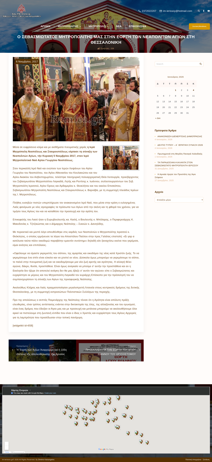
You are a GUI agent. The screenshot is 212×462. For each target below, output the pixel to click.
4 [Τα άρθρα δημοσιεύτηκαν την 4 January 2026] (193, 90)
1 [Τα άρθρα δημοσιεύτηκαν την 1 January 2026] (175, 90)
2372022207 (149, 11)
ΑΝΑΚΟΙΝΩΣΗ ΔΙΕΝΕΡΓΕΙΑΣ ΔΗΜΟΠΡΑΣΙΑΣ (179, 136)
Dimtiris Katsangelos (46, 460)
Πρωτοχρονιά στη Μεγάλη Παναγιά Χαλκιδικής (180, 154)
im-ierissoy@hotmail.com (177, 11)
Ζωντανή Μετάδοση (199, 26)
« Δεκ (157, 118)
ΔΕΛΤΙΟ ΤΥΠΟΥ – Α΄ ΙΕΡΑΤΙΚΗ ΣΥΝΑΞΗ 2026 (180, 145)
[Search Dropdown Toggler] (198, 11)
